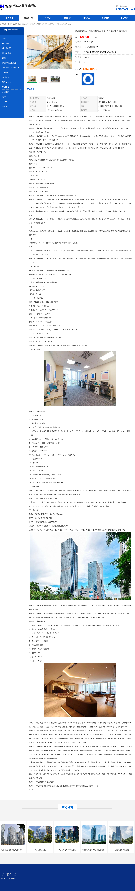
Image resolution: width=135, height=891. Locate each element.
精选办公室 (28, 18)
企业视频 (47, 18)
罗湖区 (4, 102)
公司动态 (86, 18)
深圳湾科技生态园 (9, 63)
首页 (9, 24)
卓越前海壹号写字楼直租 (67, 850)
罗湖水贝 (5, 87)
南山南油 (5, 92)
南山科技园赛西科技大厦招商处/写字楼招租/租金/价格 (19, 850)
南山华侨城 (6, 53)
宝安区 (4, 106)
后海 (4, 38)
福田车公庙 (6, 82)
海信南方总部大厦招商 (121, 850)
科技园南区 (6, 43)
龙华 (4, 97)
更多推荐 (124, 18)
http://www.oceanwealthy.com (38, 790)
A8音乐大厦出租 (40, 850)
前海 (4, 58)
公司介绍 (67, 18)
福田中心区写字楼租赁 (10, 68)
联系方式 (105, 18)
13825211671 (90, 68)
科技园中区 (6, 48)
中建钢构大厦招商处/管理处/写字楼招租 (95, 850)
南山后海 (25, 24)
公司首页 (9, 18)
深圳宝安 (5, 77)
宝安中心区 (6, 72)
